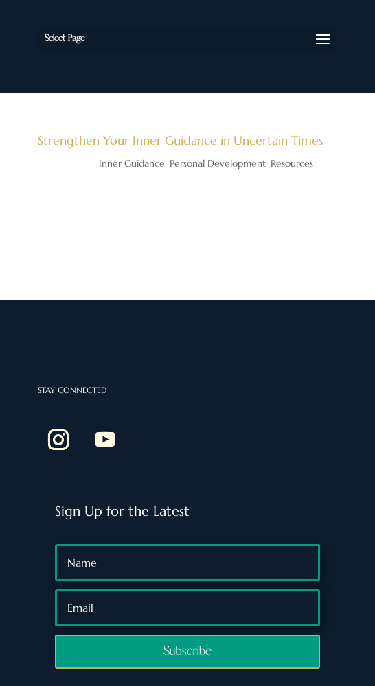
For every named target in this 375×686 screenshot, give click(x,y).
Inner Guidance (132, 163)
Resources (292, 163)
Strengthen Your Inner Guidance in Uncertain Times (180, 140)
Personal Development (218, 163)
